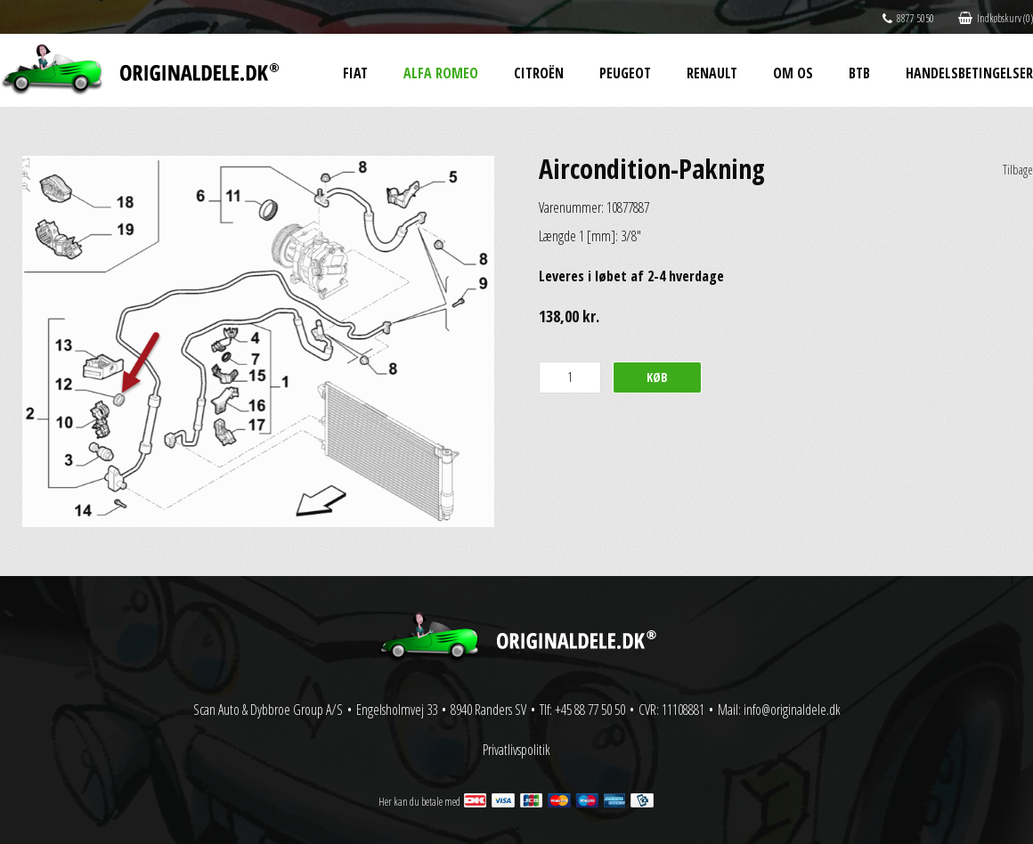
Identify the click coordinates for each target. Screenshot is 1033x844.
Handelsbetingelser (969, 73)
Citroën (539, 73)
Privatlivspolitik (516, 749)
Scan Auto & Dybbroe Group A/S (268, 709)
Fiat (355, 73)
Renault (712, 73)
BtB (859, 73)
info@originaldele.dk (792, 709)
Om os (793, 73)
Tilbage (1018, 169)
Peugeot (625, 73)
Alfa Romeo (440, 73)
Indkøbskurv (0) (995, 18)
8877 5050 (908, 18)
